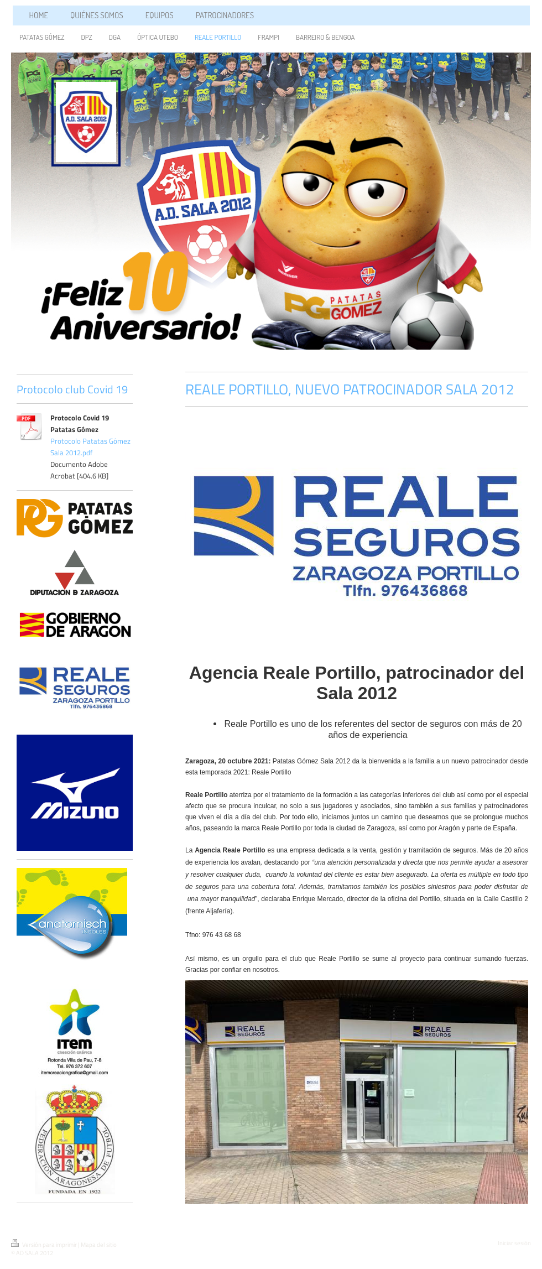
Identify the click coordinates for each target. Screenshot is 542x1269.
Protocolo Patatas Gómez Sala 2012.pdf (90, 446)
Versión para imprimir (44, 1244)
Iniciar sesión (514, 1243)
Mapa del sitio (99, 1244)
